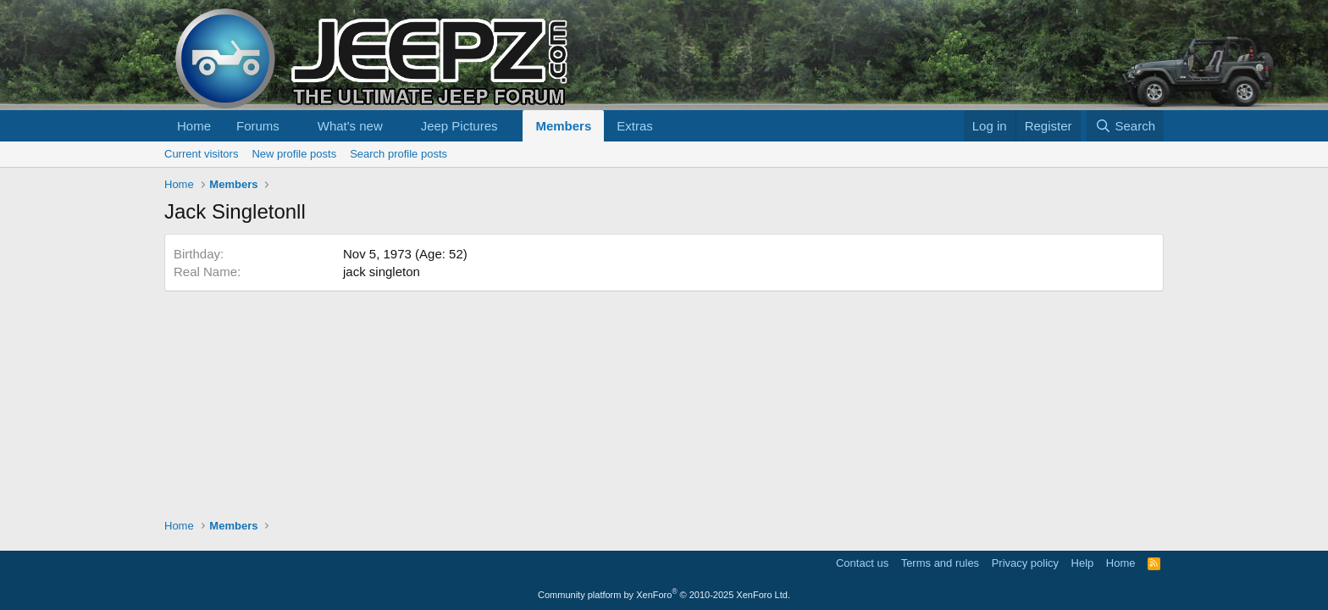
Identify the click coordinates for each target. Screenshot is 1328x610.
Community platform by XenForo (664, 595)
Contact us (862, 563)
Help (1082, 563)
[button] (293, 125)
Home (194, 126)
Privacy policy (1025, 563)
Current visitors (201, 153)
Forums (257, 126)
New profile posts (294, 153)
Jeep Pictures (459, 126)
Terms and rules (940, 563)
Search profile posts (398, 153)
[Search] (1125, 125)
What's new (350, 126)
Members (563, 126)
